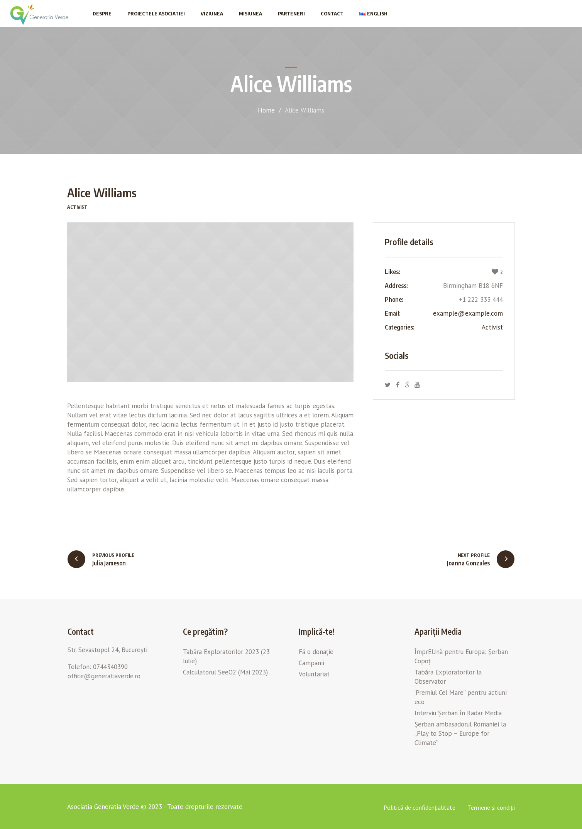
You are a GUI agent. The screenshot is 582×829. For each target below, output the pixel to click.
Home (266, 110)
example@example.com (468, 313)
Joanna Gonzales (468, 563)
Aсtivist (492, 327)
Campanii (311, 663)
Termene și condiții (491, 807)
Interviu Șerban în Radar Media (458, 713)
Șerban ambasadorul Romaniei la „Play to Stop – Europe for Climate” (460, 733)
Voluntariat (314, 674)
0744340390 (110, 667)
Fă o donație (316, 651)
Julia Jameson (109, 563)
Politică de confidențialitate (419, 807)
